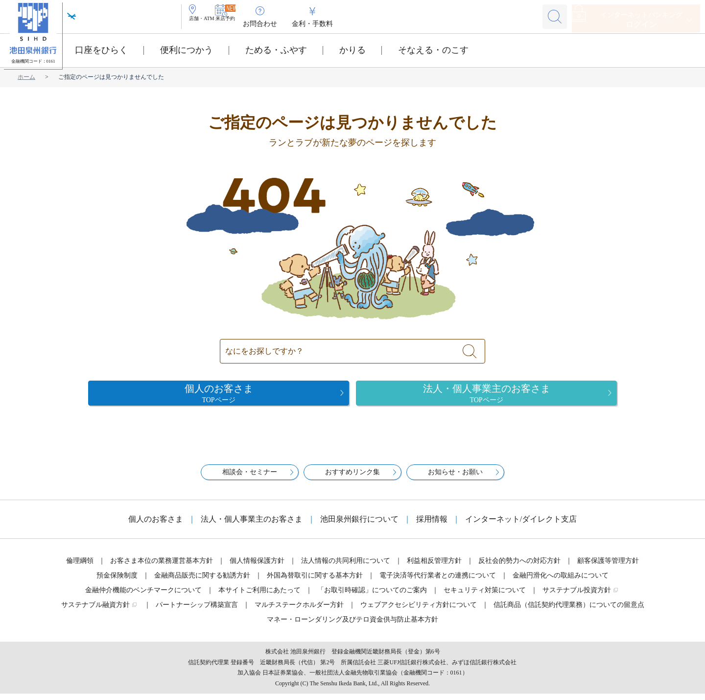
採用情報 (431, 525)
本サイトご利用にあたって (259, 596)
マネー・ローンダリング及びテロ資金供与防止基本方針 (352, 625)
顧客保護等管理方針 (608, 567)
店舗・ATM (213, 23)
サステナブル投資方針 (576, 596)
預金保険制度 (117, 581)
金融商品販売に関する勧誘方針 (202, 581)
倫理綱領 (80, 567)
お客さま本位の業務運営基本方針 (161, 567)
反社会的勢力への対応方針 (519, 567)
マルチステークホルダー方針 (299, 611)
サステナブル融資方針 (95, 611)
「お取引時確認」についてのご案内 (372, 596)
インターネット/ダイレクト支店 (521, 525)
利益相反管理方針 (434, 567)
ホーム (26, 76)
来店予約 (259, 23)
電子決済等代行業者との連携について (437, 581)
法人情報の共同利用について (345, 567)
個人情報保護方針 (257, 567)
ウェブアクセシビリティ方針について (418, 611)
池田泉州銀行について (359, 525)
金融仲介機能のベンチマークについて (143, 596)
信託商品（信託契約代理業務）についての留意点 (569, 611)
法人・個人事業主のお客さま (252, 525)
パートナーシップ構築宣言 (197, 611)
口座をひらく (101, 50)
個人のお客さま (155, 525)
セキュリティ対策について (485, 596)
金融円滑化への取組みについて (561, 581)
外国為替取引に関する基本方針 (315, 581)
